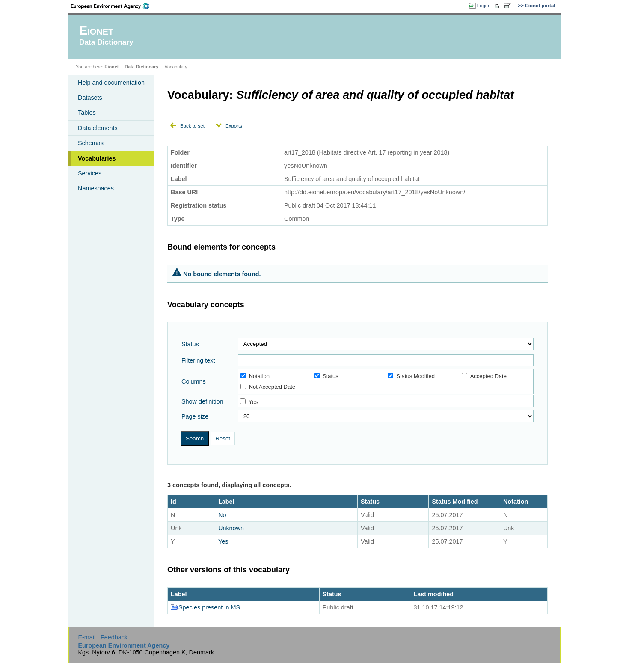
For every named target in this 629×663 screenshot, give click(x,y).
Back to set (192, 125)
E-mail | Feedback (103, 637)
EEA (113, 6)
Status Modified (411, 376)
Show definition (202, 401)
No (222, 514)
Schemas (91, 143)
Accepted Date (484, 376)
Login (483, 5)
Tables (87, 112)
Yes (253, 401)
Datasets (90, 97)
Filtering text (198, 360)
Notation (255, 376)
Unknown (231, 528)
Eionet (111, 66)
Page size (194, 416)
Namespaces (96, 188)
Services (89, 173)
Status (190, 344)
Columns (193, 381)
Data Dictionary (141, 66)
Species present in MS (209, 607)
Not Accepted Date (267, 387)
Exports (233, 125)
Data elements (98, 128)
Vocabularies (97, 158)
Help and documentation (111, 82)
